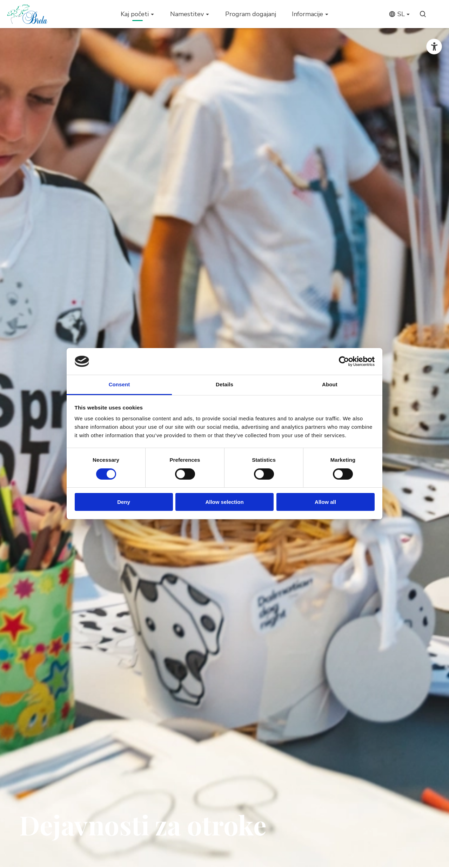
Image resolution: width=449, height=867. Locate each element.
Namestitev (187, 14)
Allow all (325, 502)
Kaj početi (135, 14)
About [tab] (329, 384)
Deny (123, 502)
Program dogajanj (250, 14)
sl (397, 14)
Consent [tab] (119, 384)
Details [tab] (224, 384)
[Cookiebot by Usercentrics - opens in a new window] (344, 361)
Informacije (307, 14)
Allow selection (224, 502)
